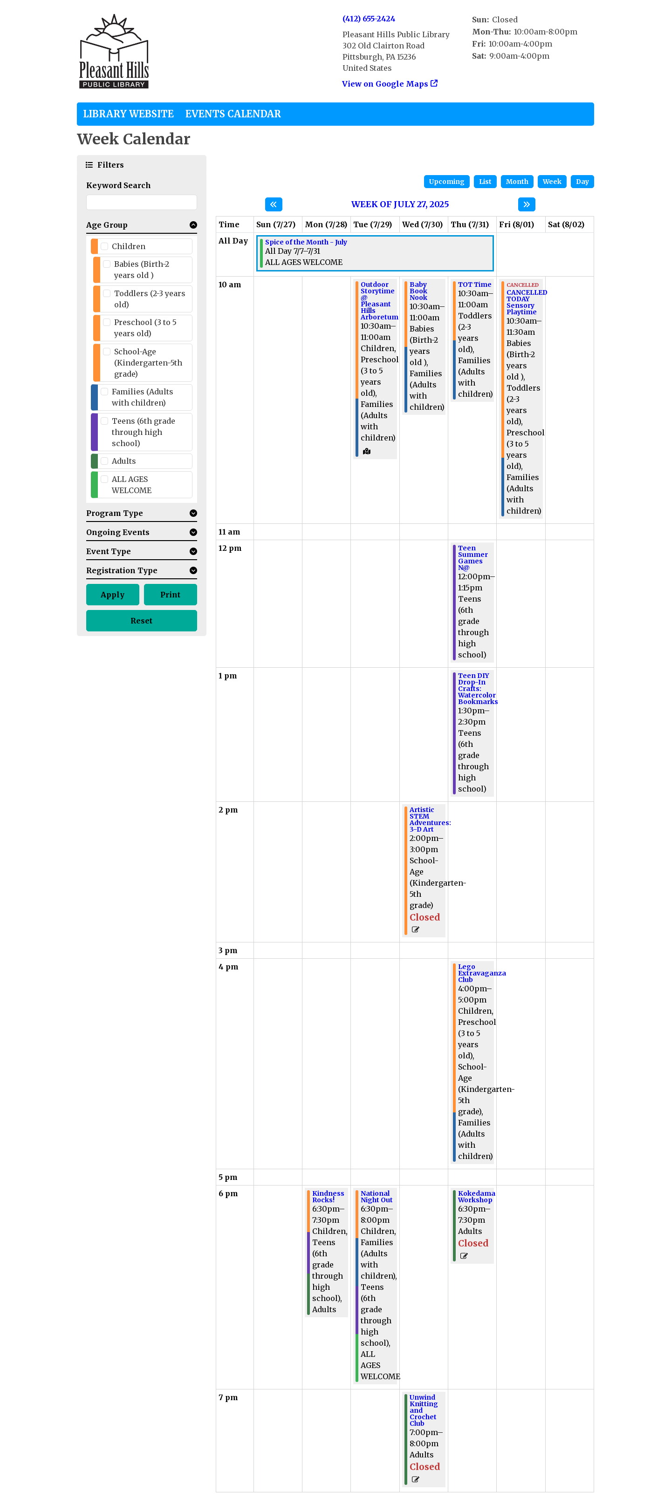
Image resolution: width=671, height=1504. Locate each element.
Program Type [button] (114, 513)
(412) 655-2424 (369, 18)
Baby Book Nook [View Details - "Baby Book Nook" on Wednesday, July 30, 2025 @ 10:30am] (418, 291)
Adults (124, 461)
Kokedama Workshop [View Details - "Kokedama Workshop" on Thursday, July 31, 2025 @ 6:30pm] (476, 1196)
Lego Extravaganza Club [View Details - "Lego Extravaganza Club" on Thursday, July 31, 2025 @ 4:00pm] (482, 973)
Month (517, 181)
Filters (109, 164)
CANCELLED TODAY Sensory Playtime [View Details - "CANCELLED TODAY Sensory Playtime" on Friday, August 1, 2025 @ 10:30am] (527, 302)
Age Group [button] (107, 225)
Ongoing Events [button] (118, 532)
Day (582, 181)
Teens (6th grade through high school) (143, 432)
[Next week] (526, 204)
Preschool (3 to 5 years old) (145, 328)
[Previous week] (273, 204)
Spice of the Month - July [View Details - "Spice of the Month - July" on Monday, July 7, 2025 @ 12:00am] (306, 242)
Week (552, 181)
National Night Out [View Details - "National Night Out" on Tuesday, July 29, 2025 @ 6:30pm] (377, 1196)
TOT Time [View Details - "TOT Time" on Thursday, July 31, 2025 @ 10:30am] (475, 284)
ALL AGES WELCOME (131, 484)
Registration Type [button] (121, 570)
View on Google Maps (385, 83)
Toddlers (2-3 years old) (149, 299)
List (485, 181)
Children (128, 246)
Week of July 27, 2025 (400, 204)
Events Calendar (233, 114)
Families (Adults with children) (142, 397)
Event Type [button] (108, 551)
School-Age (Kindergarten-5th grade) (148, 363)
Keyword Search (118, 185)
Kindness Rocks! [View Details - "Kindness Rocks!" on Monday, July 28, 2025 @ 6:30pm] (328, 1196)
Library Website (128, 114)
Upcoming (447, 181)
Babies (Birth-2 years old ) (141, 269)
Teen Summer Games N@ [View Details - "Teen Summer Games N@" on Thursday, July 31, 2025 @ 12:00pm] (473, 558)
